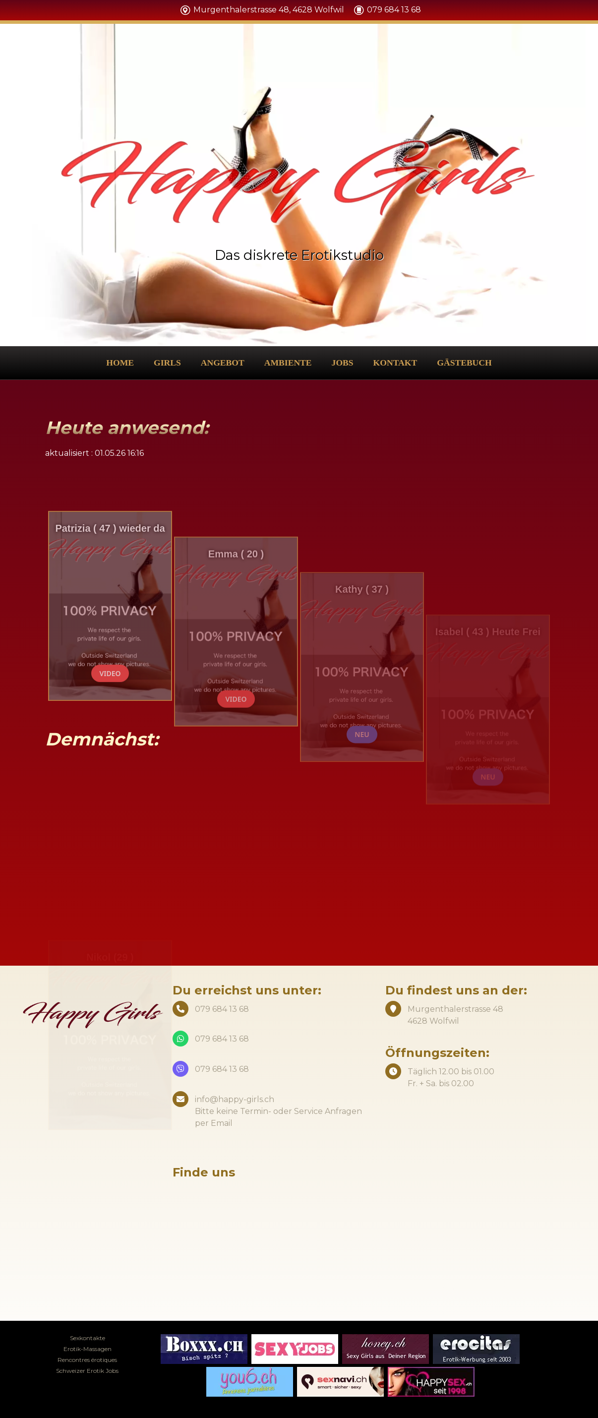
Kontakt (395, 363)
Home (120, 363)
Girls (167, 363)
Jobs (343, 363)
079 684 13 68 (222, 1039)
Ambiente (288, 363)
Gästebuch (464, 363)
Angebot (222, 363)
